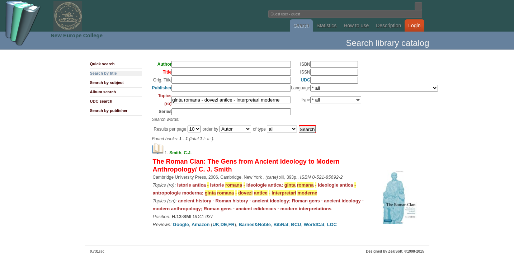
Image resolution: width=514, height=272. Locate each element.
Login (414, 25)
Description (388, 25)
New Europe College (77, 35)
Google (181, 224)
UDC (305, 80)
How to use (356, 25)
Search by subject (107, 82)
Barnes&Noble (255, 224)
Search (301, 25)
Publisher (162, 87)
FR (231, 224)
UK (215, 224)
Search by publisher (109, 110)
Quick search (102, 64)
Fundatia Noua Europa (139, 16)
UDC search (101, 101)
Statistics (326, 25)
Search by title (103, 73)
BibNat (280, 224)
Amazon (201, 224)
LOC (332, 224)
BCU (296, 224)
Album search (103, 92)
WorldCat (314, 224)
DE (224, 224)
